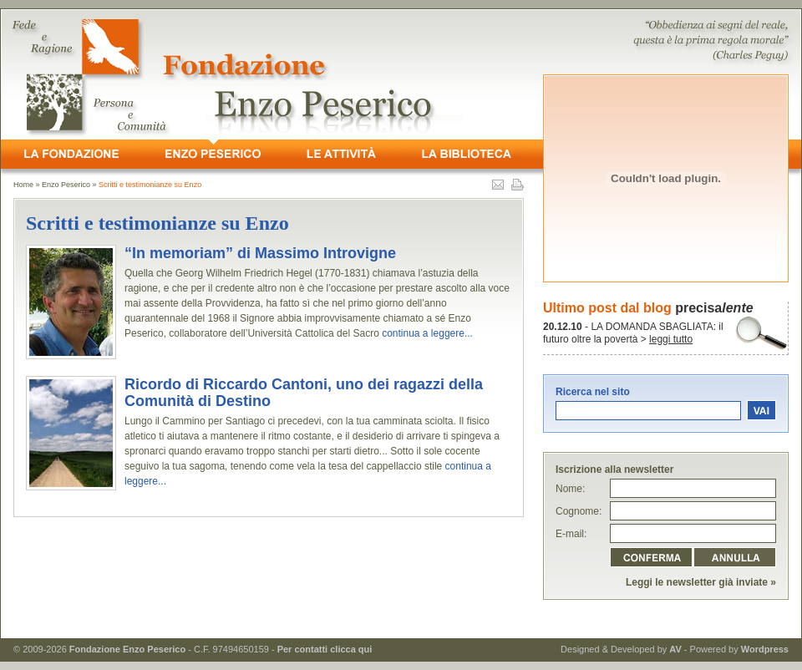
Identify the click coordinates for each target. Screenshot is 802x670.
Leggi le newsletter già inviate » (701, 582)
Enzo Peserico (66, 184)
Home (23, 184)
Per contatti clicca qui (325, 649)
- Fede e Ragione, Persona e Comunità (401, 74)
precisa (714, 308)
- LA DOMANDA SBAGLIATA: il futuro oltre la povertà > (633, 333)
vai (761, 409)
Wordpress (765, 649)
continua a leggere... (427, 333)
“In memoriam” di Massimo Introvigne (260, 253)
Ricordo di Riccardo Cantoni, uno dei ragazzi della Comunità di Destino (303, 392)
